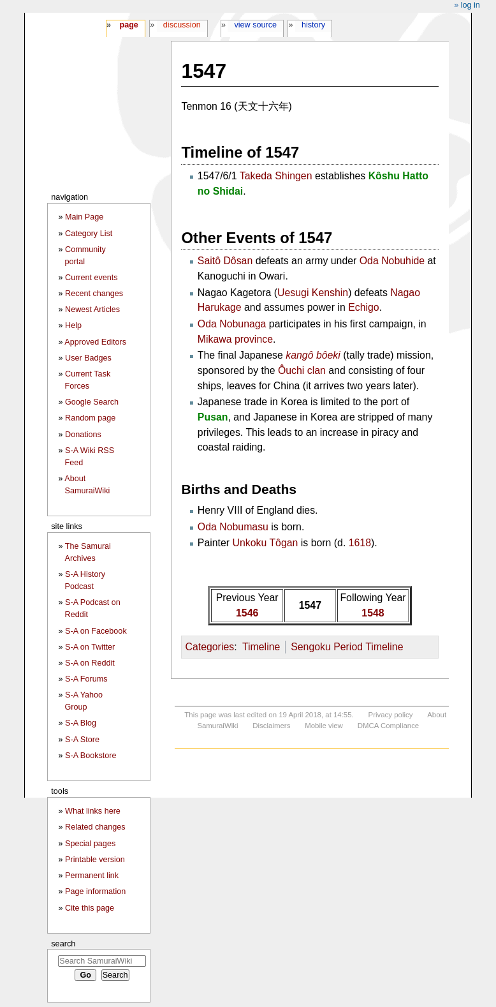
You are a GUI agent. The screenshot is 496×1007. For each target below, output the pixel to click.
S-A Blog (80, 723)
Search (63, 943)
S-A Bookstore (91, 755)
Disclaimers (271, 725)
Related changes (95, 827)
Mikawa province (235, 339)
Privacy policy (390, 715)
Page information (95, 891)
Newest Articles (92, 309)
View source (256, 24)
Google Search (92, 402)
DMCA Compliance (388, 725)
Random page (90, 418)
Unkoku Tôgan (265, 542)
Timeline (261, 646)
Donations (83, 434)
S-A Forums (86, 679)
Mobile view (324, 725)
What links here (92, 811)
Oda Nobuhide (392, 260)
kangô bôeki (313, 355)
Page (128, 24)
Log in (470, 5)
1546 (247, 613)
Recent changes (94, 293)
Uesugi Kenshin (312, 292)
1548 (372, 613)
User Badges (88, 358)
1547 (310, 605)
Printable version (95, 859)
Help (73, 325)
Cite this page (89, 908)
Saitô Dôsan (225, 260)
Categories (209, 646)
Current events (91, 277)
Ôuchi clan (302, 370)
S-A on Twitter (90, 647)
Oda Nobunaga (232, 323)
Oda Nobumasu (233, 526)
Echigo (363, 307)
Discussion (182, 24)
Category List (88, 233)
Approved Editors (95, 342)
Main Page (84, 217)
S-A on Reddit (90, 663)
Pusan (213, 417)
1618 (360, 542)
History (313, 24)
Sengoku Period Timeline (347, 646)
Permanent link (92, 875)
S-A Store (82, 739)
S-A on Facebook (96, 631)
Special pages (90, 843)
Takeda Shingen (276, 175)
